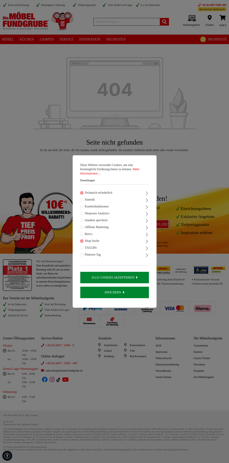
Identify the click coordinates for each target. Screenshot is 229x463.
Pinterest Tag (93, 254)
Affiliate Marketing (97, 227)
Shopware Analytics (97, 213)
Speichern (112, 292)
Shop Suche (92, 240)
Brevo (88, 234)
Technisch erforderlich (98, 192)
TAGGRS (91, 247)
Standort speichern (96, 220)
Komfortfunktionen (96, 206)
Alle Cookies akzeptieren (112, 277)
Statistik (90, 199)
